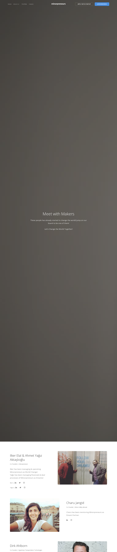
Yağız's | (13, 487)
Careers (31, 4)
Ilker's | (13, 483)
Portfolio (24, 4)
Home (9, 4)
